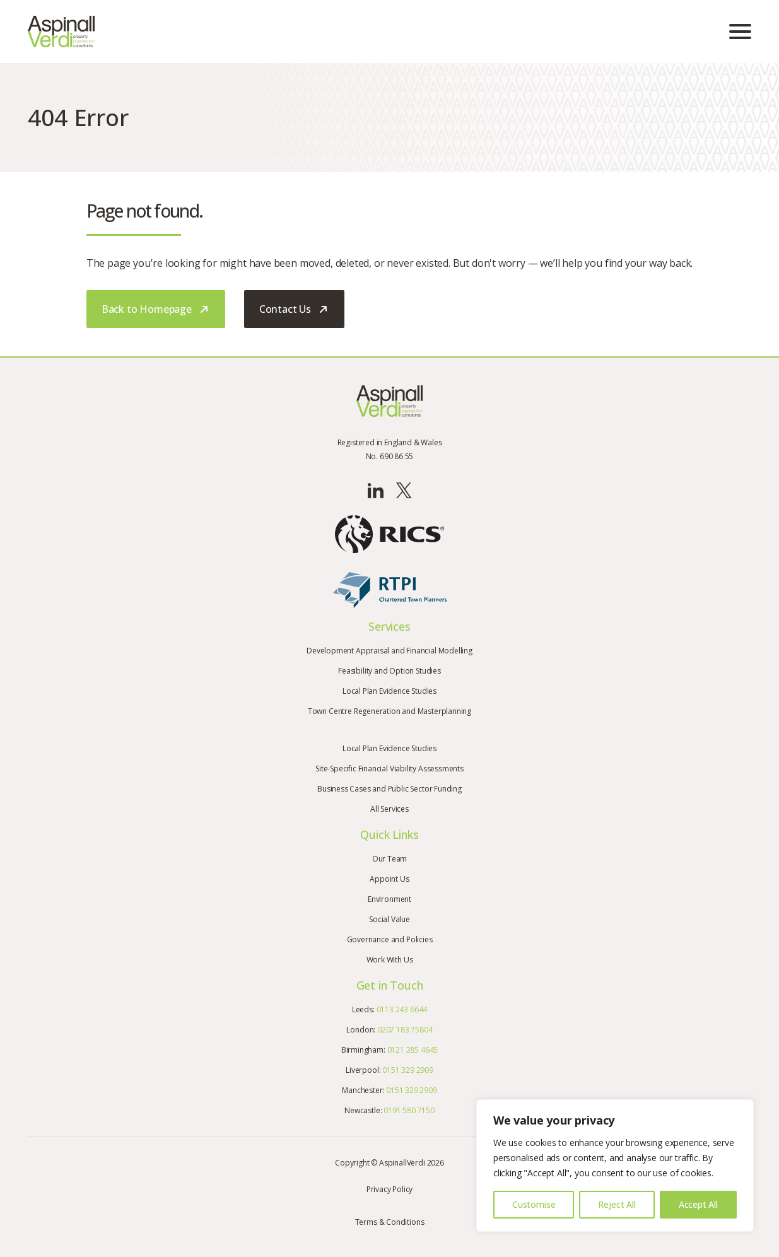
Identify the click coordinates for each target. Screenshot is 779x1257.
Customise (533, 1204)
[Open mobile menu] (740, 31)
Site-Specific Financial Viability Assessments (389, 768)
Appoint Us (389, 879)
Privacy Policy (389, 1189)
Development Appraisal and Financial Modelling (389, 650)
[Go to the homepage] (61, 31)
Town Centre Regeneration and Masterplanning (389, 711)
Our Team (389, 858)
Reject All (616, 1204)
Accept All (698, 1204)
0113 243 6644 (402, 1009)
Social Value (389, 919)
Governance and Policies (390, 939)
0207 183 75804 (404, 1029)
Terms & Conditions (390, 1222)
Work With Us (389, 959)
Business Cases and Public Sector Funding (389, 788)
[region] (615, 1165)
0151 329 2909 (407, 1070)
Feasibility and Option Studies (389, 670)
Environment (389, 899)
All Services (389, 809)
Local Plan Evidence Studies (389, 691)
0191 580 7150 (409, 1110)
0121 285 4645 (412, 1049)
